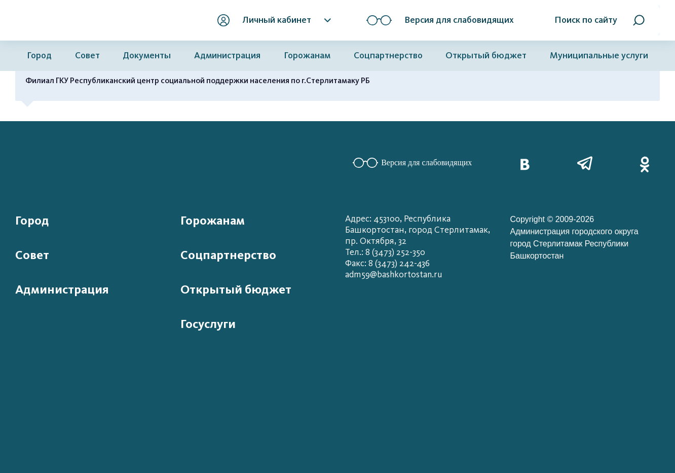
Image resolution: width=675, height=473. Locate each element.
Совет (87, 55)
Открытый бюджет (486, 55)
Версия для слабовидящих (412, 163)
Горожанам (307, 55)
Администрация (227, 55)
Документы (147, 55)
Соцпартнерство (388, 55)
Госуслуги (208, 324)
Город (39, 55)
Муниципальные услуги (599, 55)
